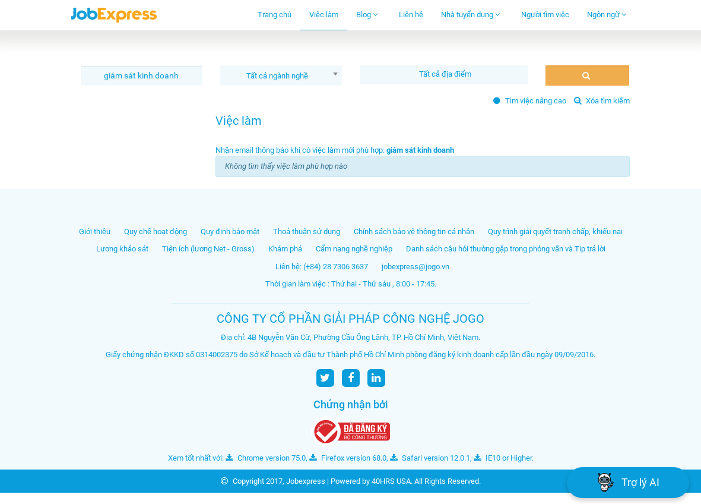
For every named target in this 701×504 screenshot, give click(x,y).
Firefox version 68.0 (347, 457)
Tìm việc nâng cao (529, 100)
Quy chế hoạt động (155, 231)
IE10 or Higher (503, 457)
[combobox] (281, 75)
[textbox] (447, 74)
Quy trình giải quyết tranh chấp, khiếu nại (555, 231)
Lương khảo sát (122, 248)
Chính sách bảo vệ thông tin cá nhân (414, 231)
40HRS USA (391, 481)
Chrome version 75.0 (266, 457)
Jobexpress (305, 481)
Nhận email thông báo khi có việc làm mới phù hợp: (334, 150)
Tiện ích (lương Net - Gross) (208, 248)
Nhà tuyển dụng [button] (470, 14)
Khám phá (285, 248)
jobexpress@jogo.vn (415, 266)
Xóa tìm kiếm (602, 100)
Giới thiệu (94, 231)
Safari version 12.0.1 (430, 457)
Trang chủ (274, 14)
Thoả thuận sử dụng (306, 231)
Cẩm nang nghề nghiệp (354, 248)
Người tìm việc (545, 14)
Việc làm (323, 14)
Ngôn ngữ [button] (607, 14)
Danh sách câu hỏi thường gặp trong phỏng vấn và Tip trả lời (505, 248)
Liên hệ (411, 14)
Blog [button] (367, 14)
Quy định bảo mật (230, 231)
